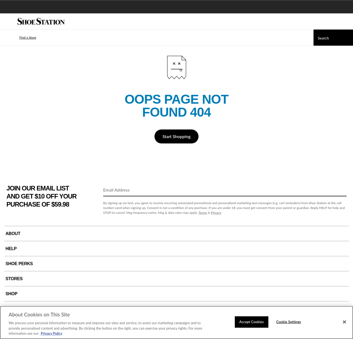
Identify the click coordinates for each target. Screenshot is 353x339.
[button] (19, 38)
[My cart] (346, 21)
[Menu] (8, 21)
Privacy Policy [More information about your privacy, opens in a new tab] (51, 333)
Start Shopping (176, 136)
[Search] (333, 38)
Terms (203, 213)
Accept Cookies (251, 322)
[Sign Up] (340, 190)
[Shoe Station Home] (41, 21)
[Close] (344, 322)
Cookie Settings (288, 322)
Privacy (216, 213)
